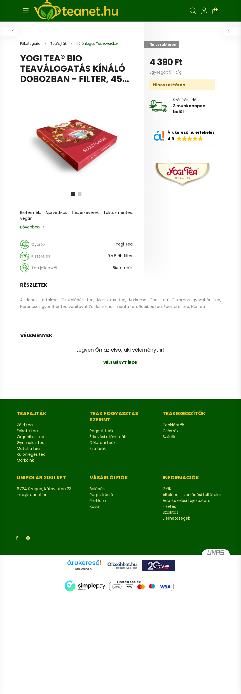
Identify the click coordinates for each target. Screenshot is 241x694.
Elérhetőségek (176, 518)
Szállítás (170, 512)
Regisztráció (101, 494)
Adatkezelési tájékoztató (186, 500)
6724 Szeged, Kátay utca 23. (44, 489)
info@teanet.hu (32, 494)
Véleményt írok (120, 362)
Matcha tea (28, 448)
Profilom (98, 500)
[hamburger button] (25, 11)
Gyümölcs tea (31, 442)
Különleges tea (31, 454)
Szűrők (169, 436)
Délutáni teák (103, 442)
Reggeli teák (101, 431)
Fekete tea (27, 431)
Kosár (95, 506)
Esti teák (98, 448)
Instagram (28, 538)
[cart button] (215, 11)
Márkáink (25, 460)
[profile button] (204, 11)
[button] (184, 136)
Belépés (97, 489)
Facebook (16, 538)
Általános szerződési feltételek (192, 494)
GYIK (167, 489)
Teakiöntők (173, 425)
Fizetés (169, 506)
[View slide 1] (73, 194)
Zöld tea (25, 425)
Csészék (171, 431)
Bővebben (30, 227)
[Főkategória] (30, 43)
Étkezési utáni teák (108, 436)
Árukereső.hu (84, 569)
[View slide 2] (80, 194)
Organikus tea (30, 436)
